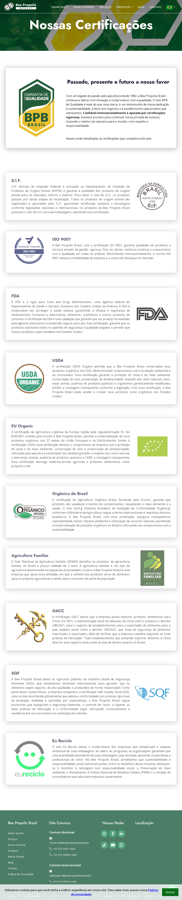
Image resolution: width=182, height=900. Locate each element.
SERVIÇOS (105, 7)
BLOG (141, 7)
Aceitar (170, 892)
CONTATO (155, 7)
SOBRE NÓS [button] (59, 7)
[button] (171, 6)
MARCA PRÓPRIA (84, 7)
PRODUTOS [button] (123, 7)
